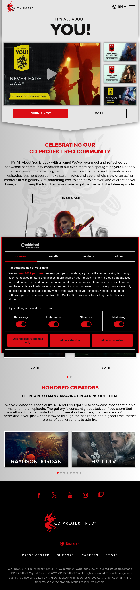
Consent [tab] (21, 256)
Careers (90, 555)
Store (112, 555)
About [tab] (119, 256)
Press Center (36, 555)
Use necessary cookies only (28, 340)
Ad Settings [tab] (86, 256)
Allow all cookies (112, 340)
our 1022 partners (31, 273)
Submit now (41, 113)
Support (65, 555)
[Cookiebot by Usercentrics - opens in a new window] (23, 246)
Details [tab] (53, 256)
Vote (99, 113)
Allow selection (70, 340)
